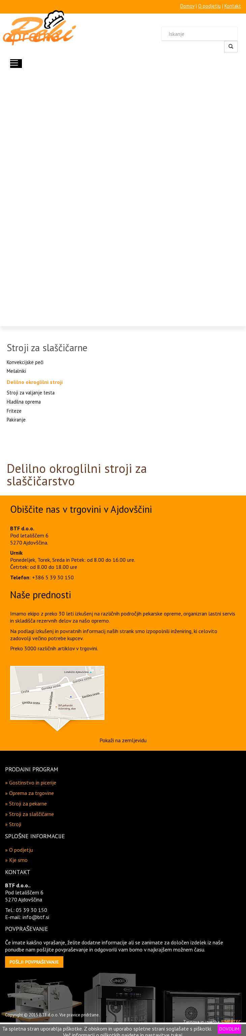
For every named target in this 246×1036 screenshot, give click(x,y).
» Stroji (13, 824)
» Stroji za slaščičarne (29, 814)
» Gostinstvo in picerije (30, 782)
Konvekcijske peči (25, 362)
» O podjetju (19, 849)
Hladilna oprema (24, 402)
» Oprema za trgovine (29, 793)
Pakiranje (16, 419)
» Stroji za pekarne (26, 803)
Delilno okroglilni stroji (35, 382)
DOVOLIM (229, 1029)
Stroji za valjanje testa (31, 392)
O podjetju (209, 6)
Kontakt (232, 6)
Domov (187, 6)
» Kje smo (16, 860)
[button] (34, 962)
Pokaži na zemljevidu (123, 740)
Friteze (14, 411)
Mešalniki (16, 371)
